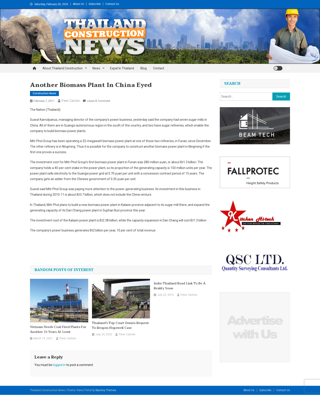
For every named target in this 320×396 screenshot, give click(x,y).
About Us (78, 4)
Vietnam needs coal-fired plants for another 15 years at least (58, 329)
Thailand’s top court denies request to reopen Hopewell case (120, 325)
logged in (59, 365)
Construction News (44, 93)
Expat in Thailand (122, 68)
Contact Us (112, 4)
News (96, 68)
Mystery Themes (106, 390)
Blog (143, 68)
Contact (158, 68)
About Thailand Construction (62, 68)
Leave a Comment (98, 101)
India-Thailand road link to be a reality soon (180, 286)
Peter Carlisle (71, 101)
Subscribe (95, 4)
